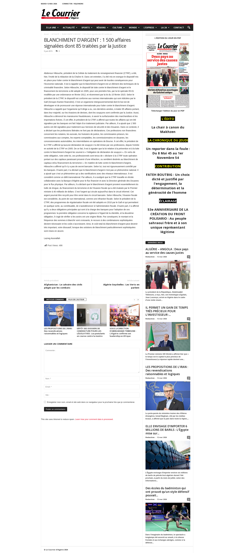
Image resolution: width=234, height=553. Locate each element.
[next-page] (138, 299)
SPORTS (86, 27)
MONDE (134, 27)
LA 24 (165, 27)
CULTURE (119, 27)
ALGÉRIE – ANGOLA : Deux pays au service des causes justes (167, 251)
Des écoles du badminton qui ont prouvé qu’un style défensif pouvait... (167, 491)
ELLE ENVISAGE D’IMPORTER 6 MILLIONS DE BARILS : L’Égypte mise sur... (167, 429)
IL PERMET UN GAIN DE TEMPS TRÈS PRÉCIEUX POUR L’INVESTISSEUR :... (167, 311)
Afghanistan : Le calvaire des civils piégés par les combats (63, 286)
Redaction (150, 257)
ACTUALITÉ (70, 27)
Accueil (46, 34)
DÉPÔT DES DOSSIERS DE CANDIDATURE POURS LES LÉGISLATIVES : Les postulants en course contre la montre (91, 332)
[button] (188, 27)
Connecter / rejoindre (72, 4)
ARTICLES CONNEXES (55, 299)
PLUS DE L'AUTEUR (76, 299)
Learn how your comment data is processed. (94, 419)
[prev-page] (134, 299)
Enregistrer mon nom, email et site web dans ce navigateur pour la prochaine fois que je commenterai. (91, 402)
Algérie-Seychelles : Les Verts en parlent (121, 286)
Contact (179, 27)
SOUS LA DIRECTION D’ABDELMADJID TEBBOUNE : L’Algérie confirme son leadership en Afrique (123, 332)
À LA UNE (52, 27)
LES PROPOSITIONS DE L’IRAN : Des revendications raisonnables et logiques (58, 331)
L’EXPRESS (150, 27)
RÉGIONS (102, 27)
